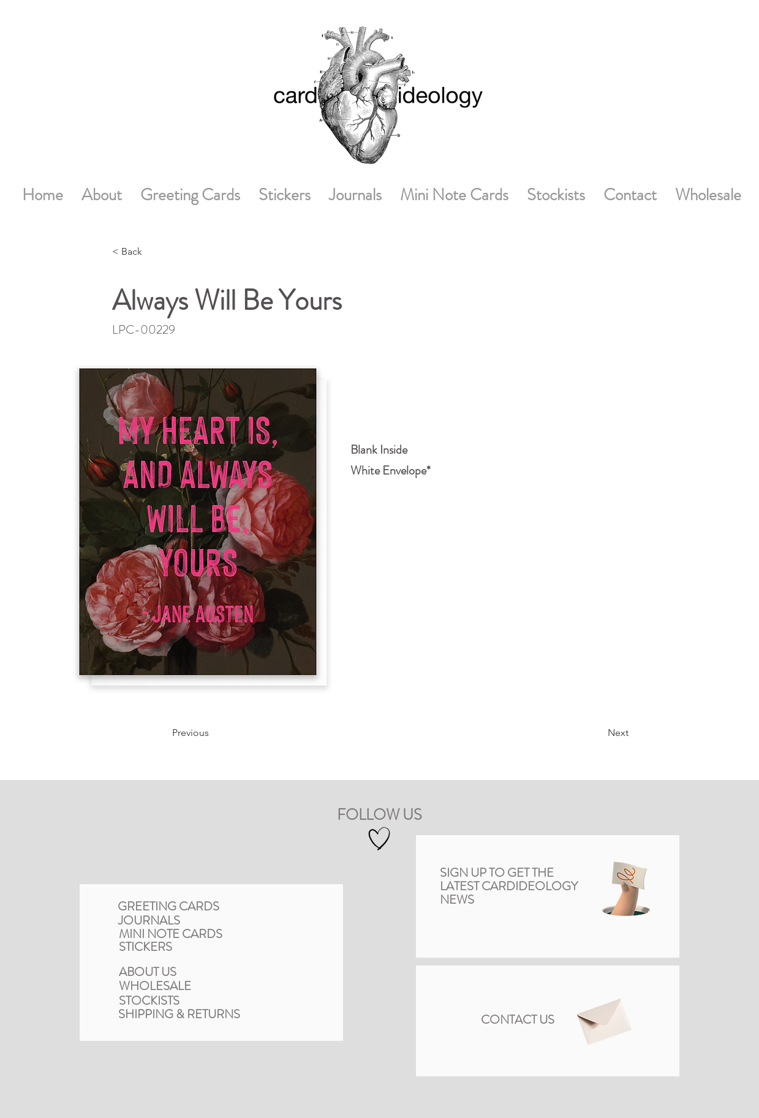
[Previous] (216, 733)
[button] (626, 888)
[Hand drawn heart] (379, 838)
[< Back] (152, 251)
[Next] (595, 733)
